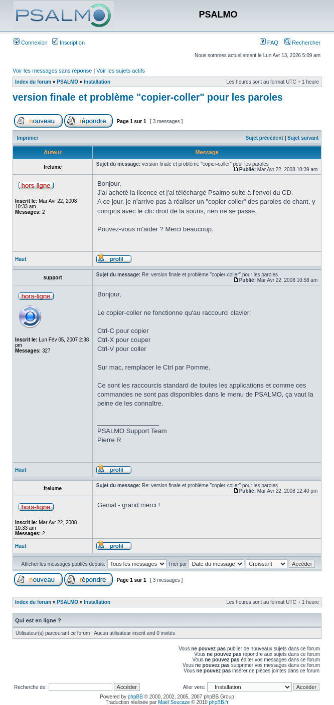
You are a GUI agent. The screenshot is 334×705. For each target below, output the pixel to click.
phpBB (135, 696)
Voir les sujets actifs (120, 71)
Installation (97, 82)
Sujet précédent (264, 138)
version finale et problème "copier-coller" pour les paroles (148, 97)
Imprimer (28, 138)
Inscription (68, 43)
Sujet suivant (302, 138)
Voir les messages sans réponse (52, 71)
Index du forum (33, 82)
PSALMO (67, 82)
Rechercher (302, 43)
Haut (20, 259)
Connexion (31, 43)
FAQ (269, 43)
